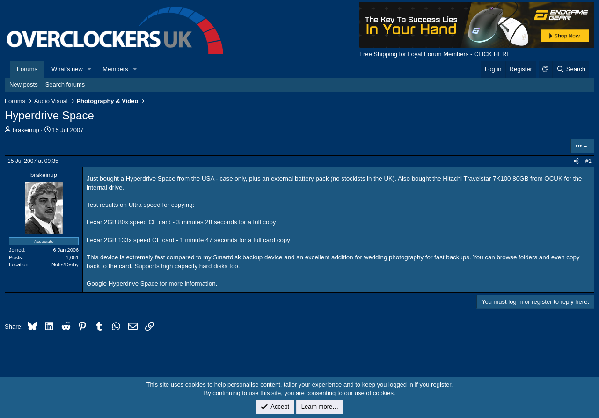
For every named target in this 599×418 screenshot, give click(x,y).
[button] (90, 69)
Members (115, 69)
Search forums (65, 84)
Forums (27, 69)
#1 (588, 161)
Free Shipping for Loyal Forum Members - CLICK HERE (435, 54)
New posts (23, 84)
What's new (67, 69)
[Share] (576, 161)
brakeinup (26, 129)
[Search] (570, 69)
